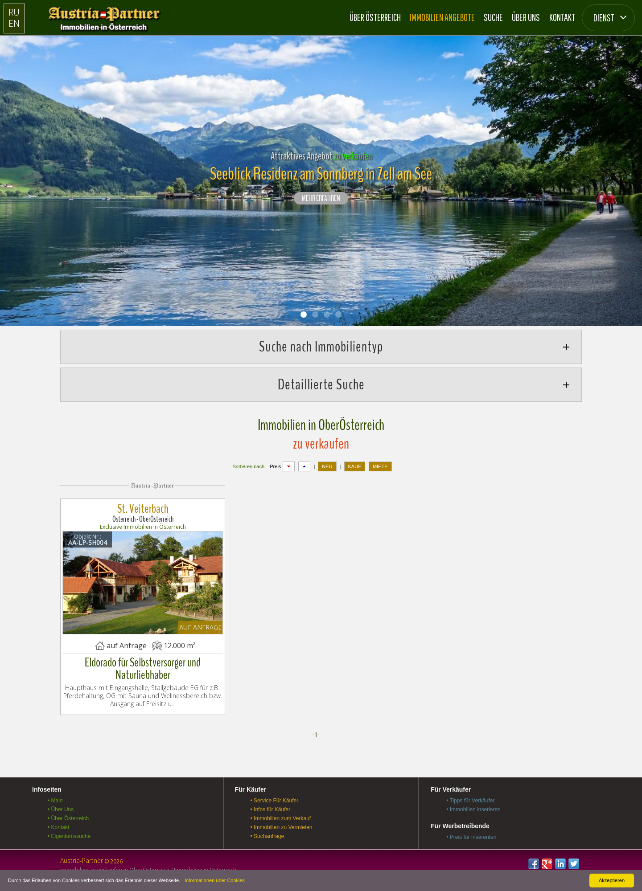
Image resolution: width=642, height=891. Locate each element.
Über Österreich (375, 17)
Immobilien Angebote (442, 17)
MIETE (380, 466)
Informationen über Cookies (215, 880)
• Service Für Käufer (275, 800)
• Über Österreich (68, 818)
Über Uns (526, 17)
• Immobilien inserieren (473, 809)
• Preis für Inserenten (471, 837)
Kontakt (562, 17)
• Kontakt (58, 827)
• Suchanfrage (267, 836)
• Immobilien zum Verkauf (281, 818)
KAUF (354, 466)
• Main (55, 800)
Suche (493, 17)
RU (14, 12)
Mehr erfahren (321, 199)
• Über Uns (61, 809)
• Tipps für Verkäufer (470, 800)
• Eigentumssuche (69, 836)
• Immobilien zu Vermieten (282, 827)
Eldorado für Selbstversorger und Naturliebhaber (143, 668)
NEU (327, 466)
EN (14, 23)
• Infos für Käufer (271, 809)
